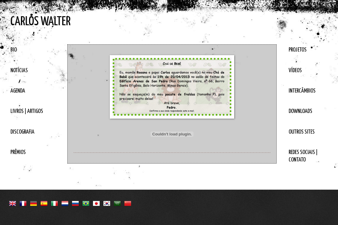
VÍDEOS (295, 70)
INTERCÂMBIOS (302, 91)
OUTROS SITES (302, 132)
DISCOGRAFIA (22, 132)
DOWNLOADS (300, 111)
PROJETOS (298, 50)
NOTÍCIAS (19, 70)
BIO (13, 50)
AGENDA (17, 91)
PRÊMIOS (18, 152)
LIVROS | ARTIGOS (26, 111)
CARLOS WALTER (40, 22)
